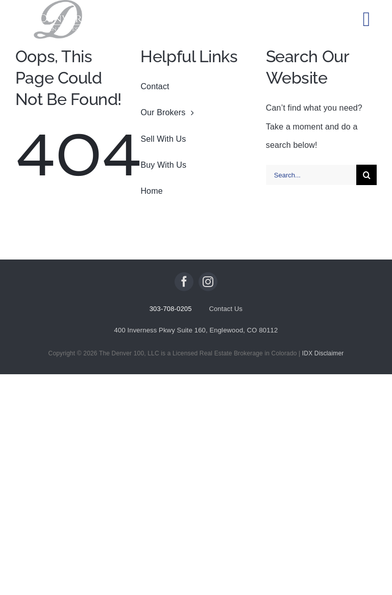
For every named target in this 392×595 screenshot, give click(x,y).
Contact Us (225, 309)
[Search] (366, 175)
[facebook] (184, 281)
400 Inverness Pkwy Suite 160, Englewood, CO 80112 (196, 330)
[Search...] (311, 175)
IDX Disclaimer (323, 353)
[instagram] (208, 281)
